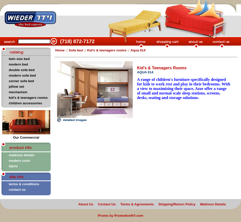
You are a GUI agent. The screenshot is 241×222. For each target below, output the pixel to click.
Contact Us (107, 204)
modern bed (18, 64)
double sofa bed (22, 70)
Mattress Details (213, 204)
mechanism (18, 92)
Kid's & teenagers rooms (107, 50)
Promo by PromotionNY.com (120, 215)
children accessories (25, 103)
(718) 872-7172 (77, 41)
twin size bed (19, 59)
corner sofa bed (21, 81)
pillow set (16, 86)
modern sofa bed (22, 75)
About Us (85, 204)
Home (60, 50)
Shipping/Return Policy (177, 204)
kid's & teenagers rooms (28, 98)
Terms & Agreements (137, 204)
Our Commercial (26, 136)
